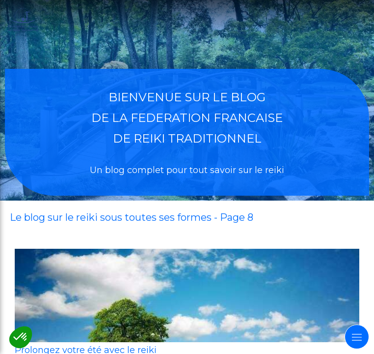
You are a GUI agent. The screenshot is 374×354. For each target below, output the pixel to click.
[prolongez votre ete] (187, 295)
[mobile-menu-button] (357, 336)
